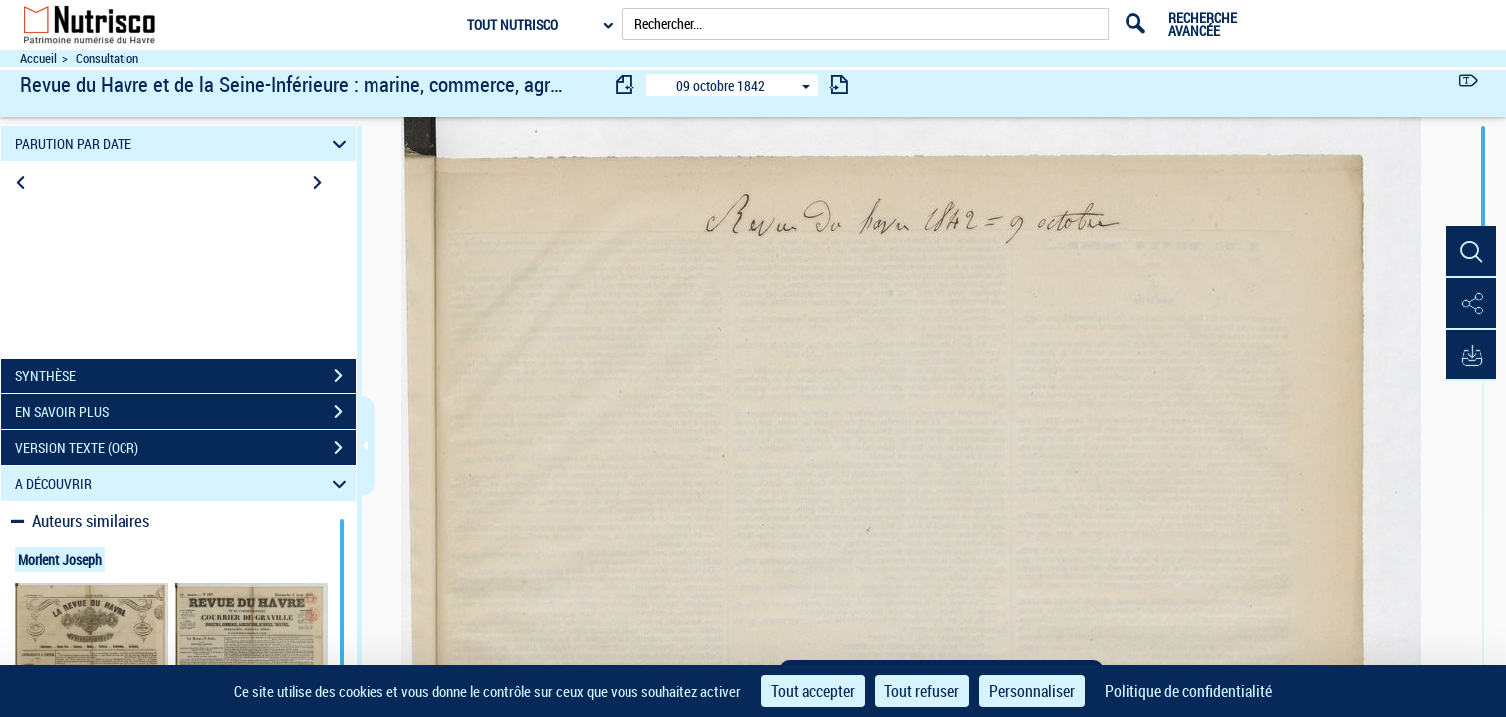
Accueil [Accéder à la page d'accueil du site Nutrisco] (38, 58)
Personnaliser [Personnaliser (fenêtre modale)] (1032, 691)
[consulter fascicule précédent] (625, 84)
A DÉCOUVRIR (184, 483)
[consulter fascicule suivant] (839, 84)
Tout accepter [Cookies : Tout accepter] (813, 691)
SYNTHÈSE (185, 376)
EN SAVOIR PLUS (185, 412)
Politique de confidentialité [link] (1188, 691)
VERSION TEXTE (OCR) (185, 448)
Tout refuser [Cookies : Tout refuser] (921, 691)
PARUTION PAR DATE (184, 143)
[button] (1471, 252)
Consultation (107, 58)
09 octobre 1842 (720, 85)
